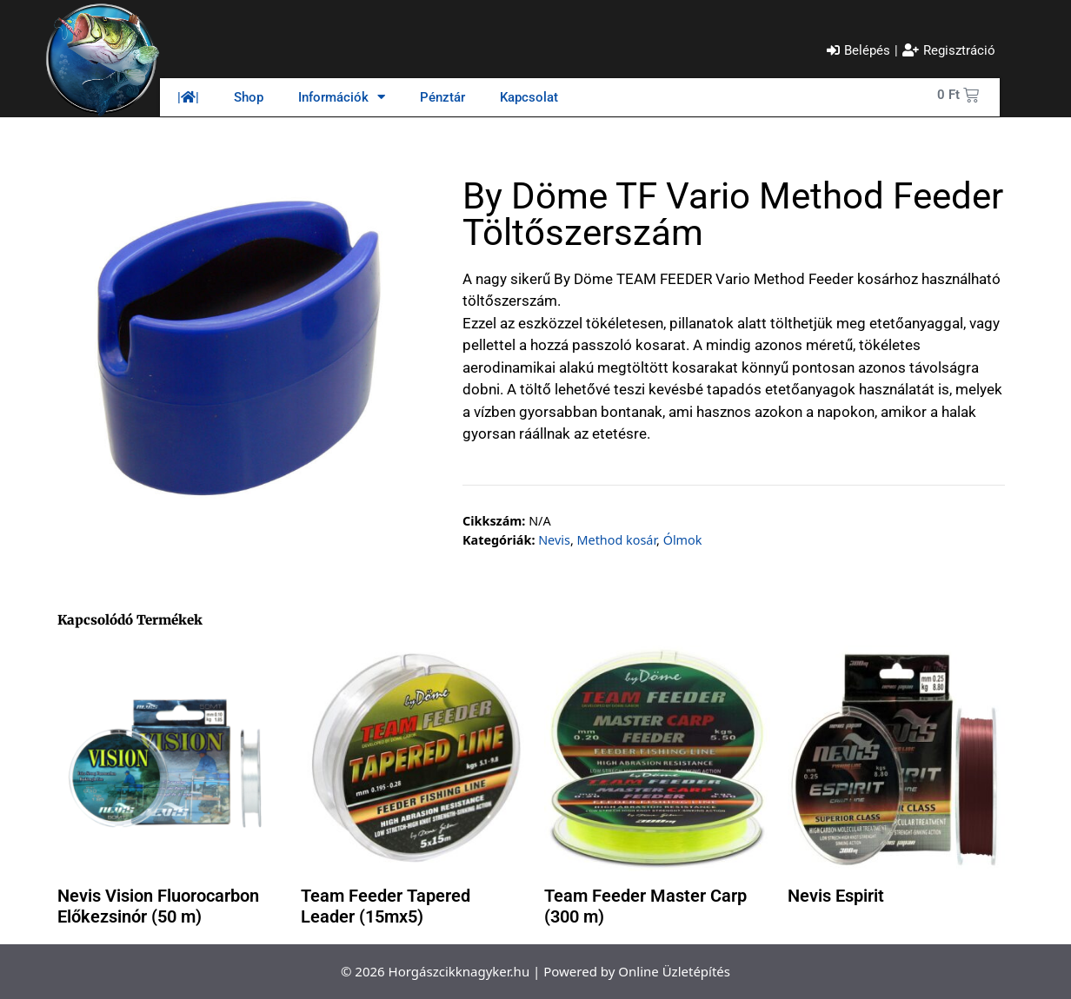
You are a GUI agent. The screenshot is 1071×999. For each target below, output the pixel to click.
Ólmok (682, 540)
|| (188, 97)
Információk (341, 97)
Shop (248, 97)
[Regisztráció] (948, 51)
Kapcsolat (529, 97)
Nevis (554, 540)
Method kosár (616, 540)
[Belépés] (858, 51)
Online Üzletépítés (674, 971)
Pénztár (442, 97)
